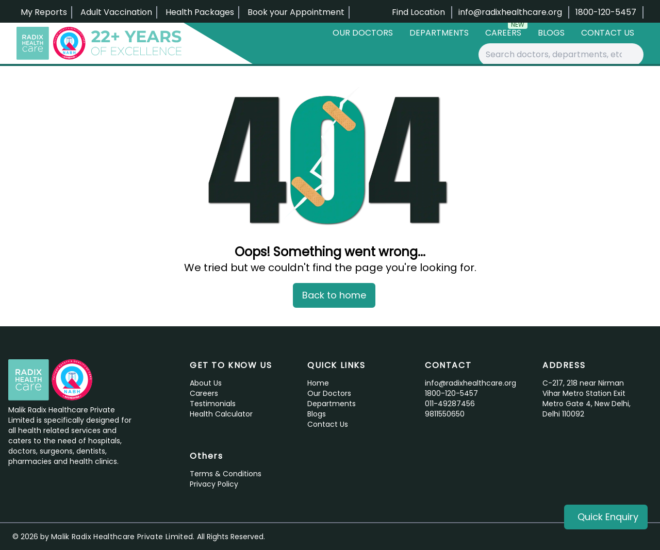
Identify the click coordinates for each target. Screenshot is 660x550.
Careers (506, 31)
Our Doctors (363, 33)
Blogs (551, 33)
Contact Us (607, 33)
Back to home (334, 295)
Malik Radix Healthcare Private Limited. (123, 536)
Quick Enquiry (608, 516)
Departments (439, 33)
